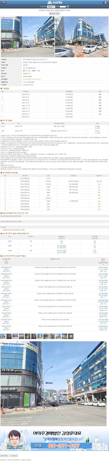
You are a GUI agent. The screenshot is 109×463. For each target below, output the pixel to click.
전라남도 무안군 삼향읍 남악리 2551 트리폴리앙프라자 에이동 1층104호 (55, 300)
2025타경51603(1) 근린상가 (6, 320)
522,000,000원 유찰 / (103, 288)
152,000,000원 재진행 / (103, 315)
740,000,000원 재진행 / (103, 308)
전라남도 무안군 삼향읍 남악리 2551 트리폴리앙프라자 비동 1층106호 (55, 274)
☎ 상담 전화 (54, 13)
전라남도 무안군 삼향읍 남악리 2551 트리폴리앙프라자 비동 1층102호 (55, 267)
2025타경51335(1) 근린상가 (6, 294)
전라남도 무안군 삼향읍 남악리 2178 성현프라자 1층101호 (55, 306)
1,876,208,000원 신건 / (103, 321)
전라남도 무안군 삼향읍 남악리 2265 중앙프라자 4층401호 (55, 287)
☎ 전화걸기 (4, 455)
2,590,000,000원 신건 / (103, 302)
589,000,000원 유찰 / (103, 282)
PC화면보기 (13, 455)
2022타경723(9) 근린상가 (6, 314)
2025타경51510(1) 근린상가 (6, 301)
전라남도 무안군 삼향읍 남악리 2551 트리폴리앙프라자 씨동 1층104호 (55, 280)
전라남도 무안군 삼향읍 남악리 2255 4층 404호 (55, 319)
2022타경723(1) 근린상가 (6, 307)
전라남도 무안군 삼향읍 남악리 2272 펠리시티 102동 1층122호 (55, 293)
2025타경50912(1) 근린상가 (6, 268)
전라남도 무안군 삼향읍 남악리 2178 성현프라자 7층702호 (55, 313)
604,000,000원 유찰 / (103, 269)
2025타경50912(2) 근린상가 (6, 281)
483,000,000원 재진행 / (103, 328)
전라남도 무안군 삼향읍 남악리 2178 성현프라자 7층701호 (55, 326)
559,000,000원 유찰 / (103, 295)
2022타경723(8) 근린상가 (6, 327)
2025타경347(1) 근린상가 (6, 288)
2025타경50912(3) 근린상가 (6, 275)
